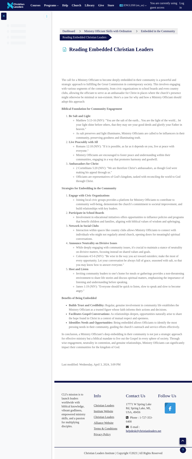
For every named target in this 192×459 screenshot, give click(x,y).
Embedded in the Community (158, 31)
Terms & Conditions (105, 428)
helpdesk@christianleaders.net (143, 430)
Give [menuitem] (101, 5)
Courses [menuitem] (35, 5)
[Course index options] (47, 16)
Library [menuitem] (89, 5)
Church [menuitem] (76, 5)
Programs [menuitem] (50, 5)
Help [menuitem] (65, 5)
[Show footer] (183, 450)
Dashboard (68, 31)
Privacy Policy (102, 434)
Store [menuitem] (111, 5)
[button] (133, 5)
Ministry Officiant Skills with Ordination (108, 31)
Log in (182, 5)
